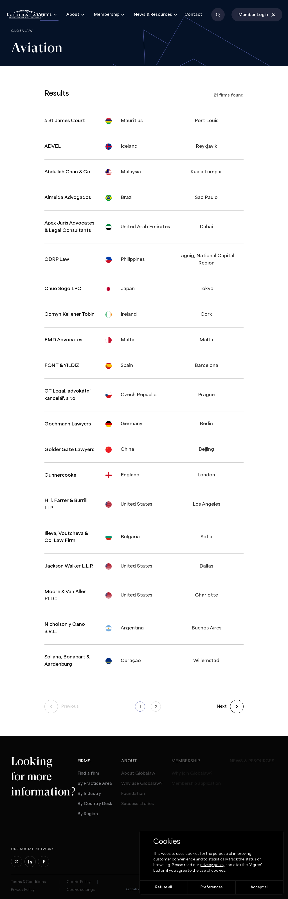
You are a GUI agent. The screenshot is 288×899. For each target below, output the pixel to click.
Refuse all (163, 887)
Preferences (211, 887)
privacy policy (212, 865)
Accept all (259, 887)
